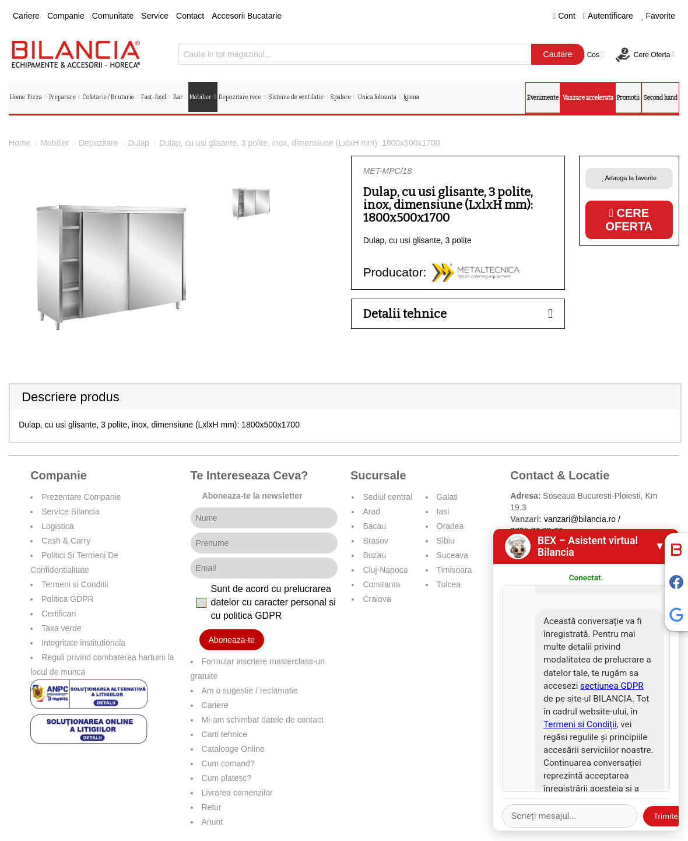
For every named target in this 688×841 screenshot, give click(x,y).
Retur (212, 807)
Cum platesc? (227, 778)
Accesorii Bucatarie (247, 15)
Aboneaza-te (232, 639)
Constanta (381, 584)
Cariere (26, 15)
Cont (564, 15)
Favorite (658, 15)
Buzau (374, 555)
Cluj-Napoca (385, 569)
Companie (66, 15)
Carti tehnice (225, 734)
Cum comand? (228, 763)
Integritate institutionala (83, 642)
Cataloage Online (233, 749)
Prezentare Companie (81, 497)
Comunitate (113, 15)
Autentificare (608, 15)
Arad (371, 511)
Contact (190, 15)
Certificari (58, 613)
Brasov (375, 540)
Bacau (374, 526)
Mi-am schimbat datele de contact (263, 719)
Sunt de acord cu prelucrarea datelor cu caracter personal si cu (273, 602)
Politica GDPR (67, 599)
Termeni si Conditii (74, 584)
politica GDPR (252, 616)
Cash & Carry (65, 540)
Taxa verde (61, 628)
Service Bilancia (70, 511)
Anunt (212, 821)
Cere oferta (628, 219)
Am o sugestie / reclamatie (250, 690)
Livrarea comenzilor (237, 792)
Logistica (57, 526)
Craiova (377, 599)
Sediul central (387, 497)
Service (155, 15)
